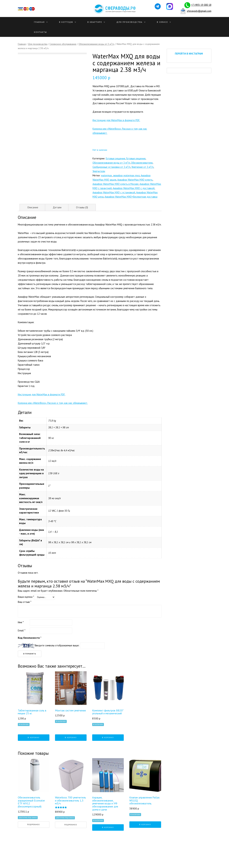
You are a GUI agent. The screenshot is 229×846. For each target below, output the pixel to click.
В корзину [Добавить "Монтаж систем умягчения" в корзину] (71, 737)
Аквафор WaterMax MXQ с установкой (114, 192)
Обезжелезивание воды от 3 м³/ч (96, 44)
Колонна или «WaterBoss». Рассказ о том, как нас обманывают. (53, 403)
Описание (32, 207)
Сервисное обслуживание (63, 44)
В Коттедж (66, 22)
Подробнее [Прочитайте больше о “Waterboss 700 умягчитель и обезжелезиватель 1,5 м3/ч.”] (70, 825)
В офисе (162, 22)
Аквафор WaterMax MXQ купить (135, 179)
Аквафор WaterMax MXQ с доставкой (133, 188)
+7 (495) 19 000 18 (201, 4)
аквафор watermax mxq (126, 175)
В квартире (94, 22)
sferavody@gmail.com (199, 10)
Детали (57, 207)
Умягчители (99, 171)
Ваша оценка (26, 596)
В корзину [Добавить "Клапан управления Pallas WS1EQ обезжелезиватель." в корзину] (145, 824)
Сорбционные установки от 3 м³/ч (111, 167)
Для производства (129, 22)
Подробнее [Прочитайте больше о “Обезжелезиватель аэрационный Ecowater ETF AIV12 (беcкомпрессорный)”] (33, 824)
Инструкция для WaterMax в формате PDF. (116, 120)
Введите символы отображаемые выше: (57, 645)
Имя (21, 622)
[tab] (33, 207)
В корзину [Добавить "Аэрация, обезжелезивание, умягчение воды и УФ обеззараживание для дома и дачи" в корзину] (108, 827)
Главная (39, 22)
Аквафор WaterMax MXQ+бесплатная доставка (131, 196)
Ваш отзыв (24, 602)
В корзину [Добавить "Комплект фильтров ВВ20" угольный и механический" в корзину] (108, 737)
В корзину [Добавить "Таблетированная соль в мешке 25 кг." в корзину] (34, 737)
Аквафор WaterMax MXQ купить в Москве (116, 184)
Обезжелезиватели (142, 162)
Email (21, 630)
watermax (106, 175)
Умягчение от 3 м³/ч (142, 167)
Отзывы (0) (82, 207)
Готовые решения (115, 158)
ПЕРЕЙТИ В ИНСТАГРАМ (189, 53)
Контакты (40, 32)
